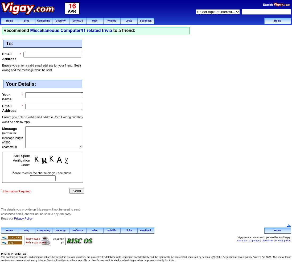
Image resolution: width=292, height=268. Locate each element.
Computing (43, 20)
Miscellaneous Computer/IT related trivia (71, 30)
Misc (95, 20)
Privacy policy (282, 239)
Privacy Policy (23, 218)
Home (9, 20)
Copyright (254, 239)
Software (77, 20)
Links (129, 20)
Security (61, 20)
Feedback (145, 20)
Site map (242, 239)
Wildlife (111, 20)
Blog (27, 20)
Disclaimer (267, 239)
